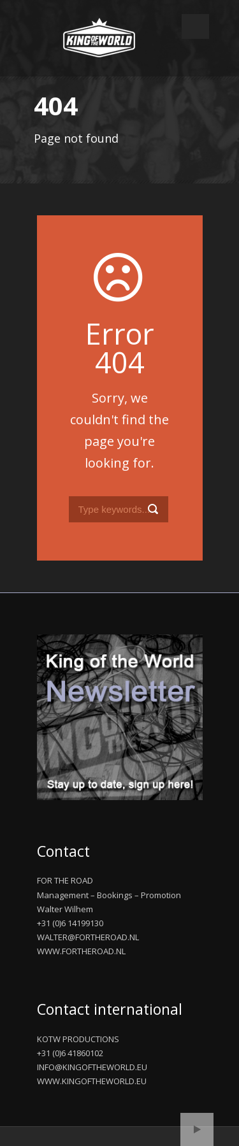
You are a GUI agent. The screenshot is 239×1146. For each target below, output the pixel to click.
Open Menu (195, 26)
